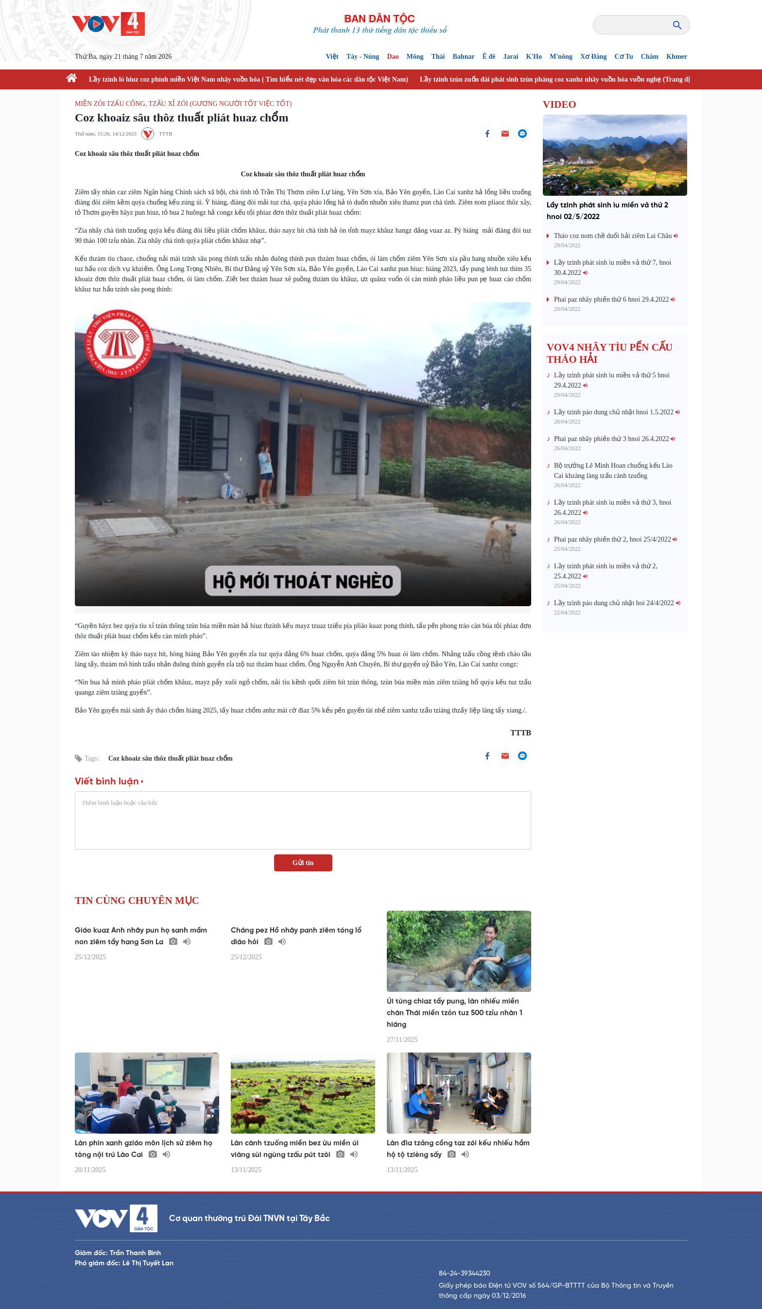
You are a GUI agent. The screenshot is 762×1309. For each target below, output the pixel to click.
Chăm (650, 56)
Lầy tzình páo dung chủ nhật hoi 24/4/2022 (617, 603)
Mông (415, 56)
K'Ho (534, 56)
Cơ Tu (623, 56)
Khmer (676, 56)
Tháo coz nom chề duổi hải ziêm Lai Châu (616, 235)
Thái (438, 56)
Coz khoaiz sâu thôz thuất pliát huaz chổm (170, 758)
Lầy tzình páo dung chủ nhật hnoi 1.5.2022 (617, 412)
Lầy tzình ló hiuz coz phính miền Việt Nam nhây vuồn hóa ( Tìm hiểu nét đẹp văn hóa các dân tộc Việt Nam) (248, 79)
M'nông (561, 56)
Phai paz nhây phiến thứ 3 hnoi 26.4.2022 (614, 438)
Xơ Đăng (593, 56)
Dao (392, 56)
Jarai (510, 56)
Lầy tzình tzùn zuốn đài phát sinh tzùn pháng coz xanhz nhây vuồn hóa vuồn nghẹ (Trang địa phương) (570, 79)
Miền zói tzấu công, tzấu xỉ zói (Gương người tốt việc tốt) (183, 103)
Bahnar (464, 56)
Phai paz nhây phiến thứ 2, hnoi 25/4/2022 (615, 539)
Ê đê (489, 56)
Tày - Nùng (363, 56)
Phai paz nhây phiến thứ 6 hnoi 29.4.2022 (614, 299)
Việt (332, 56)
